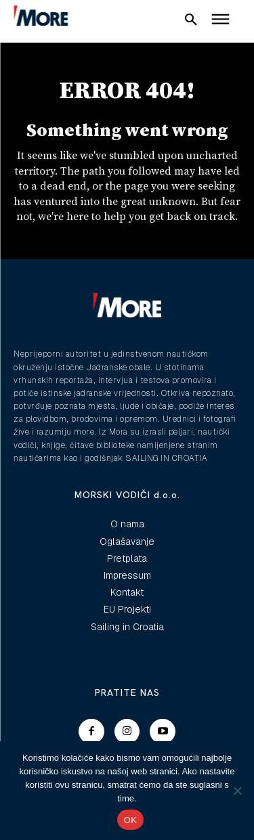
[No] (237, 790)
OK (130, 820)
